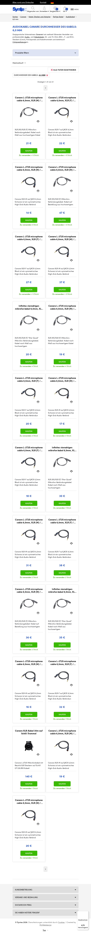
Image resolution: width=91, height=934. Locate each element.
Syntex (15, 16)
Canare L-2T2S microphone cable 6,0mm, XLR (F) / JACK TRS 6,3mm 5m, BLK (29, 238)
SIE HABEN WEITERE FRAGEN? (27, 912)
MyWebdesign (46, 925)
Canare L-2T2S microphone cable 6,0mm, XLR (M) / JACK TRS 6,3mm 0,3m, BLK (29, 662)
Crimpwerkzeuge (19, 42)
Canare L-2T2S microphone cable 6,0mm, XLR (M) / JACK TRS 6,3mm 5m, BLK (29, 801)
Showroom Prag (23, 905)
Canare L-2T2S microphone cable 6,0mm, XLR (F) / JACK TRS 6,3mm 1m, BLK (29, 449)
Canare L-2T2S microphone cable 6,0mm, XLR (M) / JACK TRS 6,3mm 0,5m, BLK (29, 168)
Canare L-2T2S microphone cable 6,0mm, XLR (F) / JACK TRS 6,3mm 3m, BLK (62, 99)
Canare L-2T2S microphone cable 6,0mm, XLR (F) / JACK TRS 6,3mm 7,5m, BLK (62, 662)
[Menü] (87, 912)
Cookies (61, 922)
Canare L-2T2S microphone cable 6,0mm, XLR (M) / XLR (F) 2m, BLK (62, 307)
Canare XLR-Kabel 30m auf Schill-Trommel (29, 732)
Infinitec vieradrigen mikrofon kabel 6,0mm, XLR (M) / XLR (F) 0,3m (29, 307)
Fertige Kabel (58, 16)
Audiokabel (70, 16)
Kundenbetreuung (23, 889)
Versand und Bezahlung (26, 897)
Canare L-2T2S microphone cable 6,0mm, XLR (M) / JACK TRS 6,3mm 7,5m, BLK (29, 521)
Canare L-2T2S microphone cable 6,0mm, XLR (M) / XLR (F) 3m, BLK (29, 99)
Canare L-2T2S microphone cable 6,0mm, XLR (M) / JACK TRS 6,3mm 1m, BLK (62, 379)
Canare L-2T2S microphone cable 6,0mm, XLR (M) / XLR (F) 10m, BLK (29, 590)
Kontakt (43, 2)
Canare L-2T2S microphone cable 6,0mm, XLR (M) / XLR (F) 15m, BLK (62, 168)
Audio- (27, 37)
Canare (23, 16)
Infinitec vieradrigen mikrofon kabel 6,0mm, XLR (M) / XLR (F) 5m (62, 449)
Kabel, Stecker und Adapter (40, 16)
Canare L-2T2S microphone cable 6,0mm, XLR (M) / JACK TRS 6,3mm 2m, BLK (62, 732)
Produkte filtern (22, 52)
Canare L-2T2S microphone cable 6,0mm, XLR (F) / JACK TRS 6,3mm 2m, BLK (29, 379)
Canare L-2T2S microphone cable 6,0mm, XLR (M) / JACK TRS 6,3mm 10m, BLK (62, 238)
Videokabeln (39, 37)
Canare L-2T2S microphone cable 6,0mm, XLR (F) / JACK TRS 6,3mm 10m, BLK (62, 521)
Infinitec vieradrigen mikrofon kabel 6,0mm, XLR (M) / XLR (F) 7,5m (62, 590)
